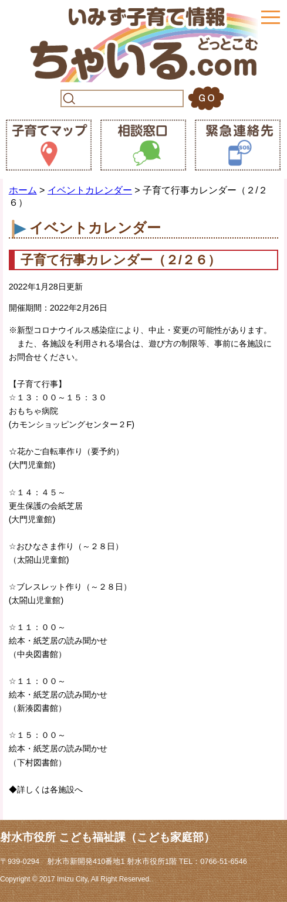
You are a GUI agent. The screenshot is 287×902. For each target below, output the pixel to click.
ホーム (23, 190)
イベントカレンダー (90, 190)
